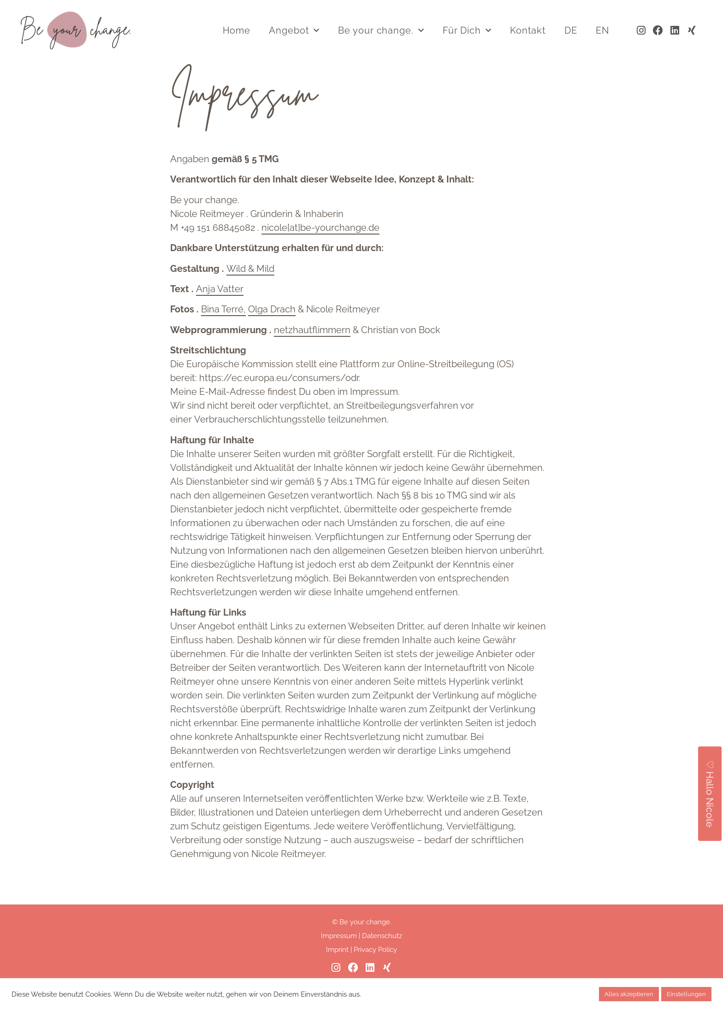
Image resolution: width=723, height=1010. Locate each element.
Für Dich (467, 30)
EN (602, 30)
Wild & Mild (250, 292)
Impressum (339, 960)
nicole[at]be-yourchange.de (320, 251)
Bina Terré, (223, 333)
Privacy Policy (375, 973)
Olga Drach (272, 333)
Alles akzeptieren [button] (628, 994)
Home (237, 30)
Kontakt (528, 30)
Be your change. (381, 30)
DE (570, 30)
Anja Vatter (219, 312)
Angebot (294, 30)
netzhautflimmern (312, 353)
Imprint (337, 973)
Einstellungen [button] (686, 994)
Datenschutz (382, 960)
